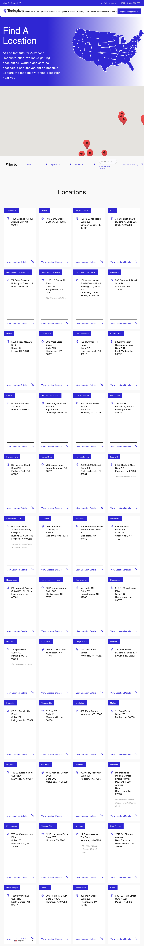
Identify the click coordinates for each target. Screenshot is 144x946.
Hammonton (115, 579)
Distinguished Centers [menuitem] (45, 11)
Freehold (114, 456)
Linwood (113, 641)
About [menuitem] (112, 11)
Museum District (48, 825)
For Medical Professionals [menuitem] (97, 11)
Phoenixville (81, 887)
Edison (9, 395)
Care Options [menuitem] (62, 11)
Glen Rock (80, 518)
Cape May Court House (85, 272)
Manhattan (80, 702)
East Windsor (115, 333)
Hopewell (10, 641)
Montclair (114, 764)
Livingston (10, 702)
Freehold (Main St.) (14, 518)
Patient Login (108, 2)
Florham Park (12, 456)
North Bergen (12, 887)
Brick (112, 210)
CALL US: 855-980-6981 (130, 2)
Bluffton (44, 210)
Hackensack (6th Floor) (51, 579)
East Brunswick (82, 333)
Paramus (44, 887)
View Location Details (17, 261)
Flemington (115, 395)
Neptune (79, 825)
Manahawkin (46, 702)
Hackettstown (81, 579)
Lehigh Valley (81, 641)
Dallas (9, 333)
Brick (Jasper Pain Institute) (17, 272)
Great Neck (115, 518)
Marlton (113, 702)
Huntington (45, 641)
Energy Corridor (82, 395)
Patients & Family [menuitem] (77, 11)
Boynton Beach (82, 210)
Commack (114, 272)
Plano (112, 887)
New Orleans (115, 825)
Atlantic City (11, 210)
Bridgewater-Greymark (50, 272)
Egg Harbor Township (50, 395)
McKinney (45, 764)
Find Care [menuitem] (29, 11)
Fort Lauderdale (82, 456)
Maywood (10, 764)
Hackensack (11, 579)
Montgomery (11, 825)
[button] (124, 121)
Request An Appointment (129, 11)
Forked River (46, 456)
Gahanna (45, 518)
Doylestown (46, 333)
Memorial (79, 764)
